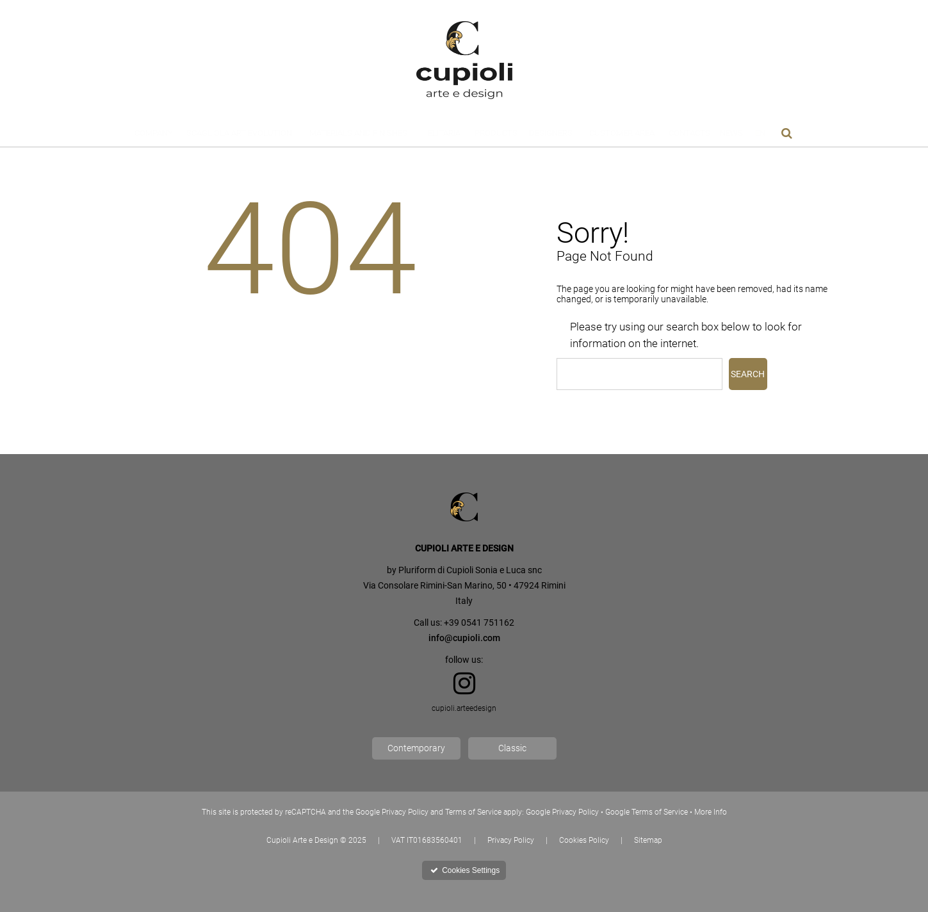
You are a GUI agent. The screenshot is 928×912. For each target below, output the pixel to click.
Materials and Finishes (358, 133)
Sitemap (648, 840)
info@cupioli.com (464, 638)
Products (496, 133)
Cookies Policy (584, 840)
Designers (551, 133)
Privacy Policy (510, 840)
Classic (512, 748)
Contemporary (416, 748)
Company (153, 133)
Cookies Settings (465, 870)
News (731, 133)
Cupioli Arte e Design (302, 840)
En (760, 133)
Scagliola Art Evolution (239, 133)
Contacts (689, 133)
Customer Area (622, 133)
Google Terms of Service (646, 812)
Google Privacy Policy (562, 812)
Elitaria (444, 133)
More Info (710, 812)
